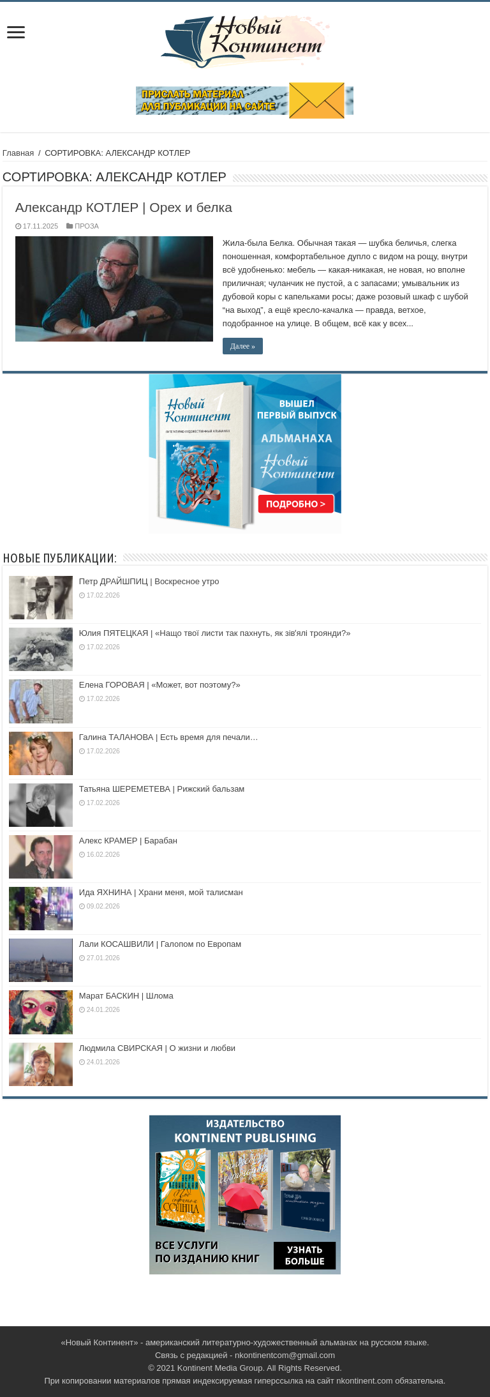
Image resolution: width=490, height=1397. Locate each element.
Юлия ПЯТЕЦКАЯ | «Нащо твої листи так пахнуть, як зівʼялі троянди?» (215, 633)
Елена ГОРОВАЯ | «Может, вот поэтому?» (160, 685)
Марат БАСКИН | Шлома (126, 996)
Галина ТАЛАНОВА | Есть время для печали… (168, 737)
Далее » (242, 346)
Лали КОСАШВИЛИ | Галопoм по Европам (160, 944)
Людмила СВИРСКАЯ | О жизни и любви (157, 1048)
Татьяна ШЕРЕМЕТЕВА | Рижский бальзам (161, 789)
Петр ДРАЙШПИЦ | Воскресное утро (149, 581)
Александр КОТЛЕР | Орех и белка (123, 207)
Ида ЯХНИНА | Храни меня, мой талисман (161, 892)
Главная (18, 153)
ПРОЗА (87, 226)
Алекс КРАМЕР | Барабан (128, 840)
